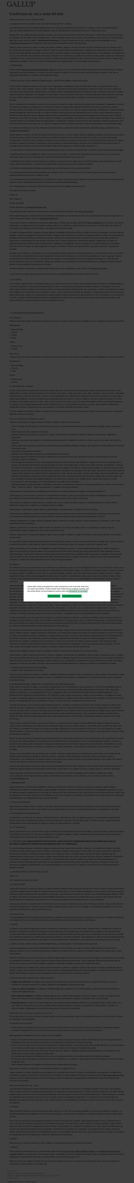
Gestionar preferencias (71, 596)
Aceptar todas (54, 596)
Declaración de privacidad (78, 591)
